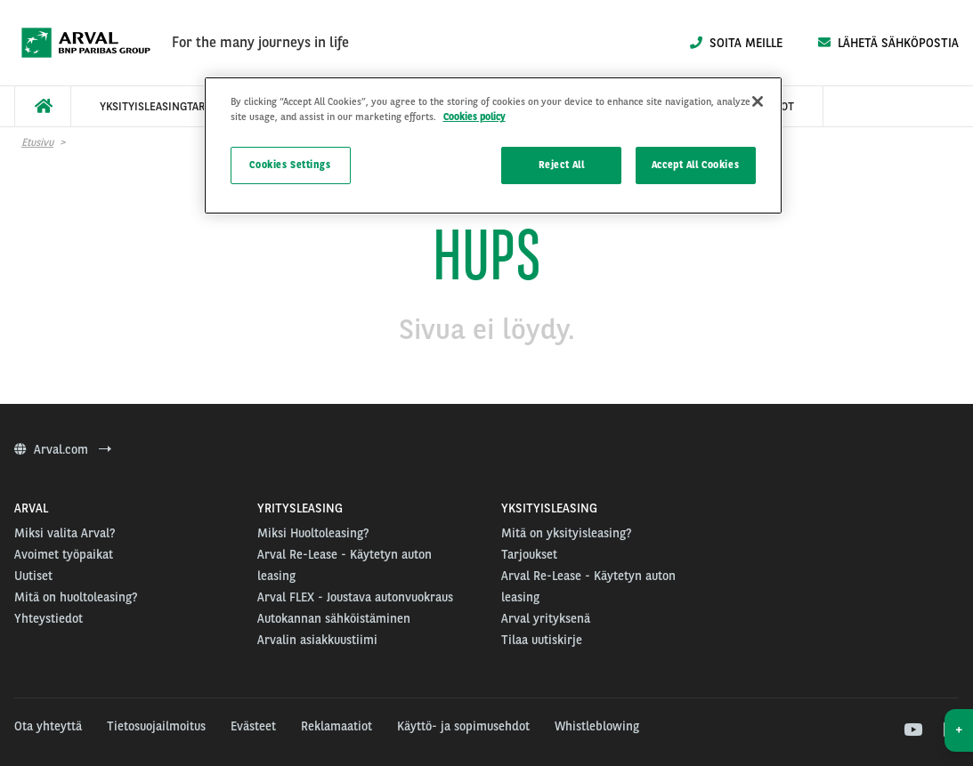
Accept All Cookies (695, 164)
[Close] (757, 101)
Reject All (562, 164)
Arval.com (62, 449)
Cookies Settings (289, 164)
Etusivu (37, 142)
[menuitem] (42, 106)
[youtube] (912, 730)
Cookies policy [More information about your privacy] (474, 116)
